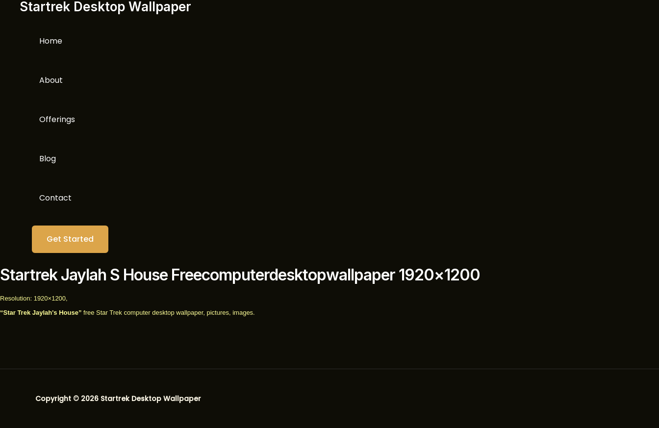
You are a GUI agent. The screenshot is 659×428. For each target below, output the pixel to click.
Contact (55, 197)
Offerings (57, 119)
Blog (47, 158)
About (51, 80)
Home (50, 41)
